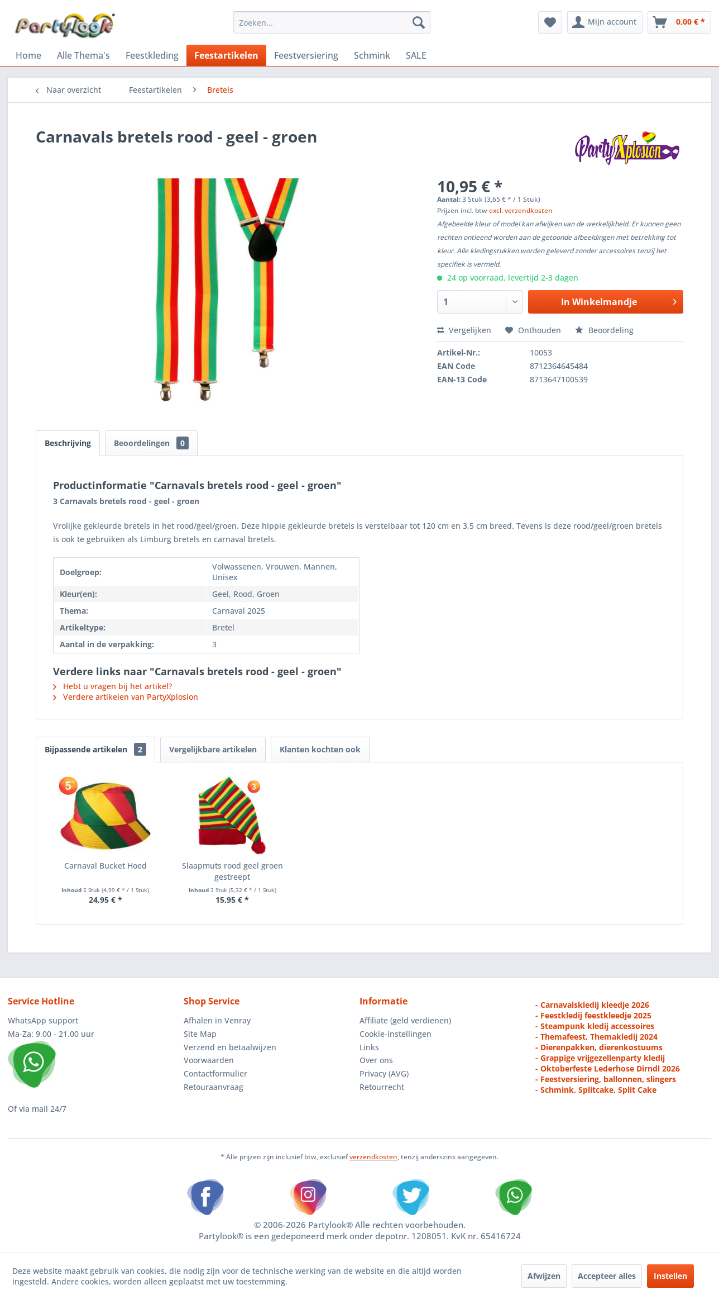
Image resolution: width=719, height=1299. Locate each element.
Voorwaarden (209, 1060)
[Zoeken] (418, 22)
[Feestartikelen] (226, 55)
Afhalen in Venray (217, 1020)
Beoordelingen (151, 443)
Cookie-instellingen (396, 1033)
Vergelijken (464, 330)
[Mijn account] (605, 22)
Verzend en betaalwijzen (230, 1047)
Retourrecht (382, 1087)
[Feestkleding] (152, 55)
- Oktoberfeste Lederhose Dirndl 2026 (607, 1068)
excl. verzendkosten (521, 210)
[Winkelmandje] (679, 22)
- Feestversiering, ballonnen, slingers (605, 1079)
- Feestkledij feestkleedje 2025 (593, 1015)
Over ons (376, 1060)
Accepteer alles (607, 1275)
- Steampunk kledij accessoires (594, 1026)
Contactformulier (215, 1073)
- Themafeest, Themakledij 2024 (596, 1036)
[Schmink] (372, 55)
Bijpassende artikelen (95, 749)
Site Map (200, 1033)
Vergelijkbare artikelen (213, 749)
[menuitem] (331, 22)
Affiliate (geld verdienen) (405, 1020)
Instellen (670, 1275)
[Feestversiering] (306, 55)
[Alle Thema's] (83, 55)
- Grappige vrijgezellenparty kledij (600, 1058)
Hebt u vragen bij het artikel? (112, 686)
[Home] (28, 55)
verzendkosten (373, 1156)
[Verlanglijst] (550, 22)
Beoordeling (604, 330)
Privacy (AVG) (384, 1073)
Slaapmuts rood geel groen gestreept (232, 871)
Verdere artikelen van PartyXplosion (125, 696)
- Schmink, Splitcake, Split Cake (595, 1089)
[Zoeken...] (331, 22)
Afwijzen (544, 1275)
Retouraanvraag (213, 1087)
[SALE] (416, 55)
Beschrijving (68, 443)
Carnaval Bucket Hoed (105, 865)
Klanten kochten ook (320, 749)
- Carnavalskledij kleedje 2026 (592, 1004)
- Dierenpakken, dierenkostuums (599, 1047)
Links (369, 1047)
